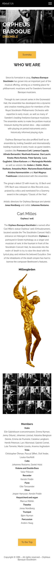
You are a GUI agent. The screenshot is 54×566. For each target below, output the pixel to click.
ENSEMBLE (10, 36)
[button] (50, 3)
